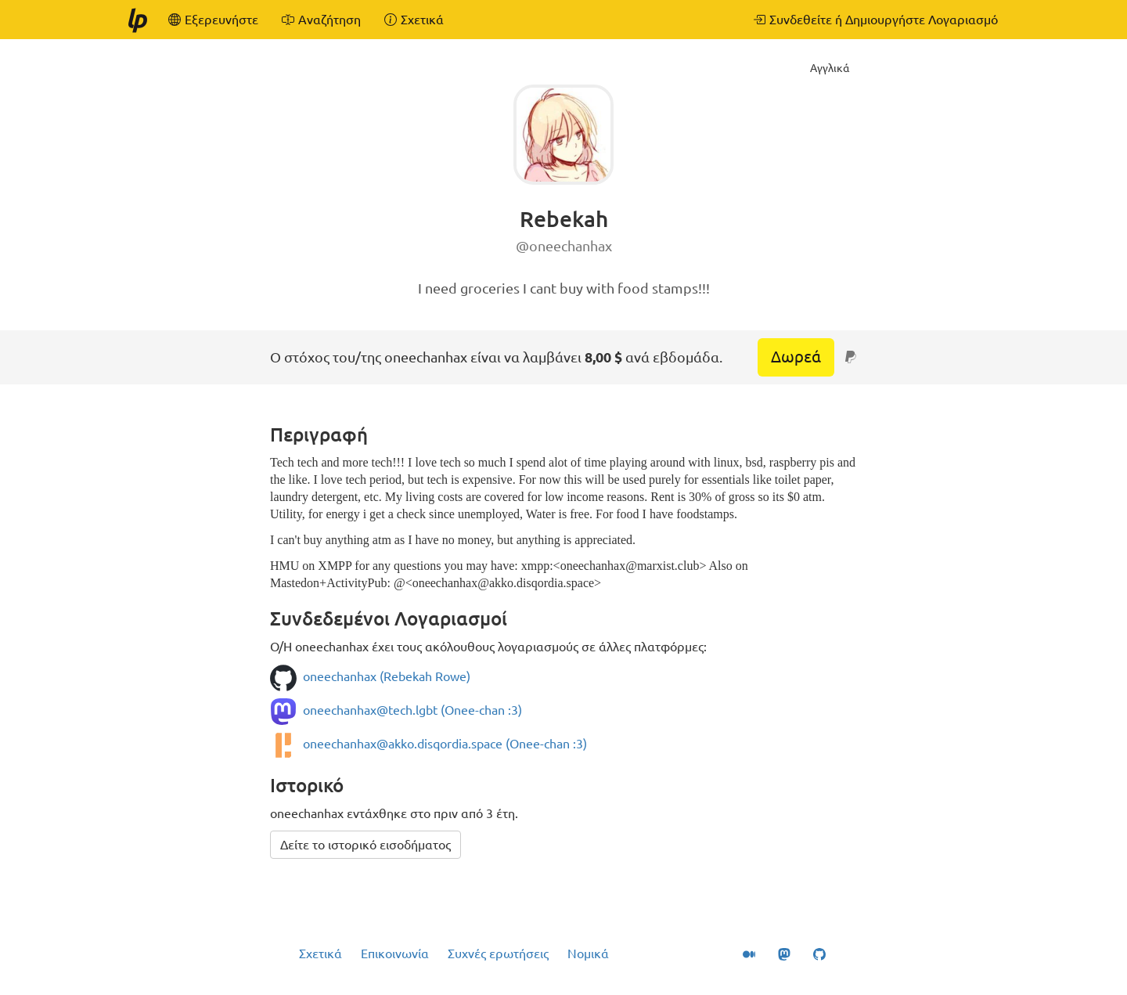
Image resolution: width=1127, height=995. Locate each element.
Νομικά (588, 953)
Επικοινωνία (395, 953)
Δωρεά (796, 357)
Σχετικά (320, 953)
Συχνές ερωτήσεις (498, 953)
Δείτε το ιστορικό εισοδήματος (365, 845)
